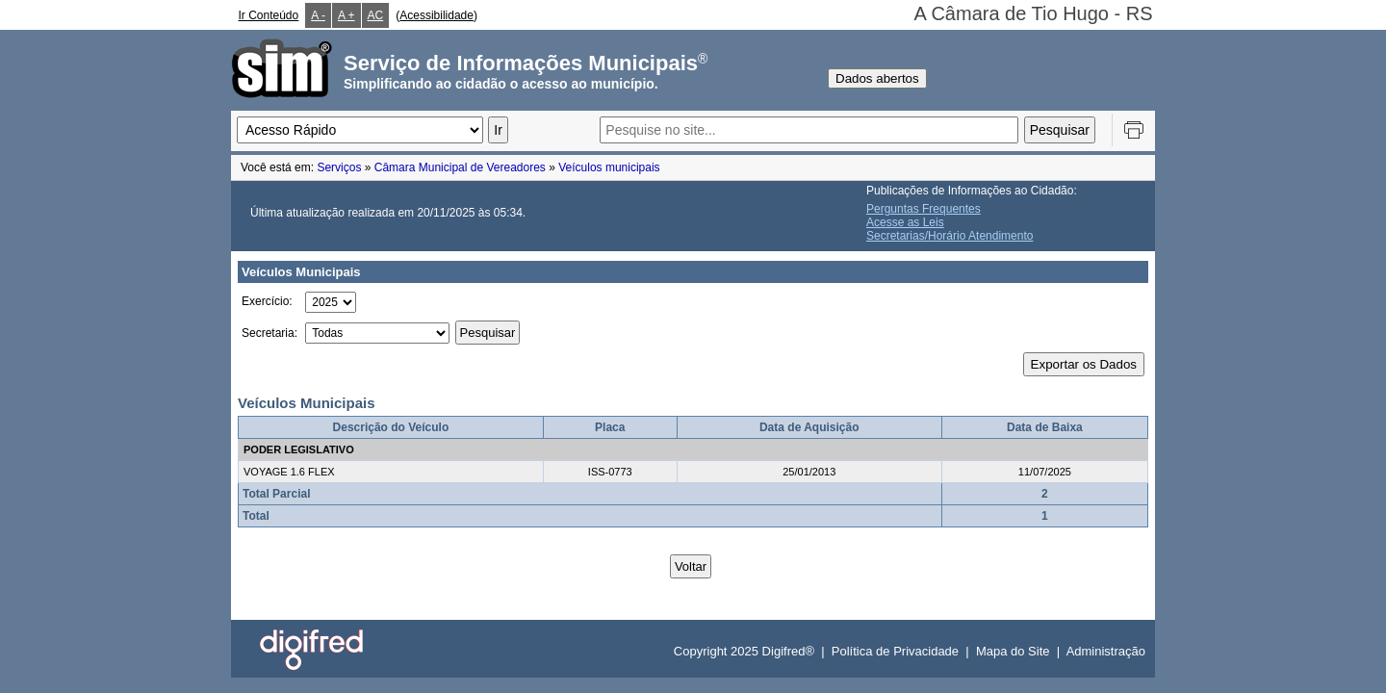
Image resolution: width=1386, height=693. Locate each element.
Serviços (339, 167)
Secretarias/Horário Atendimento (949, 236)
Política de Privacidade (895, 651)
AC (376, 15)
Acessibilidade (436, 15)
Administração (1105, 651)
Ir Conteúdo (269, 15)
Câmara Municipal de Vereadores (460, 167)
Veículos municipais (608, 167)
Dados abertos (877, 78)
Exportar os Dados (1084, 364)
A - (318, 15)
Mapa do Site (1013, 651)
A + (346, 15)
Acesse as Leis (905, 222)
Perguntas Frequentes (923, 209)
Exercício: (267, 301)
